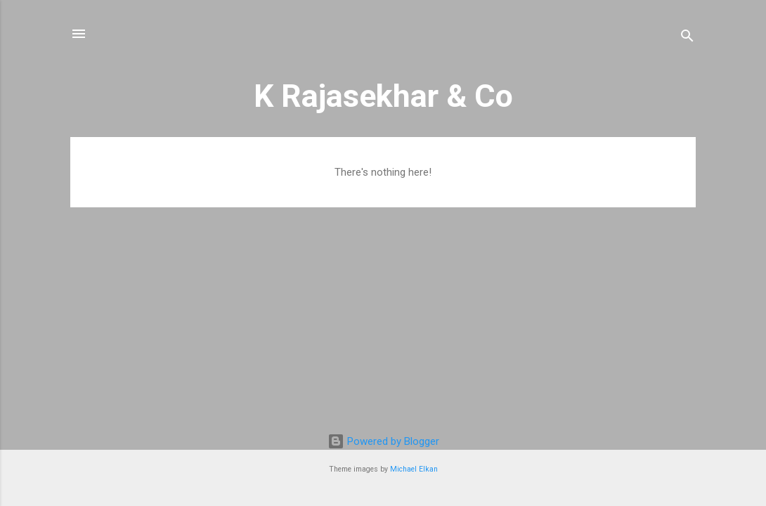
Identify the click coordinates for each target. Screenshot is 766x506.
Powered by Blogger (383, 441)
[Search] (687, 38)
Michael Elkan (414, 469)
